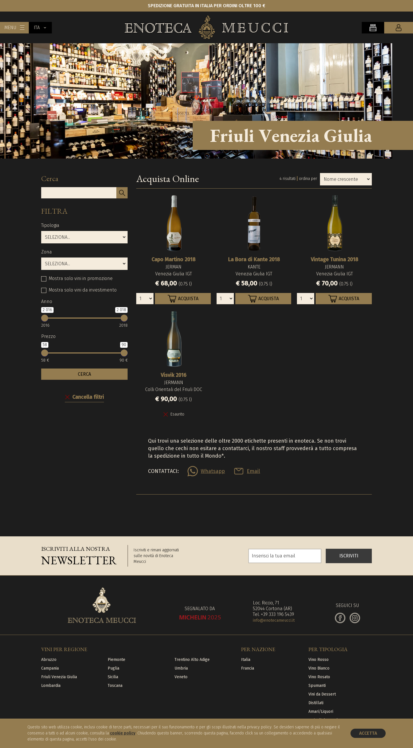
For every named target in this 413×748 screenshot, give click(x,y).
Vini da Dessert (322, 694)
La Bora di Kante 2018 (254, 259)
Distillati (315, 702)
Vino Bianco (318, 668)
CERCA (84, 374)
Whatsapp (213, 471)
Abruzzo (48, 659)
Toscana (115, 685)
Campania (50, 668)
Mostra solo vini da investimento (83, 290)
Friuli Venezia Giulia (59, 676)
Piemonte (116, 659)
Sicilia (113, 676)
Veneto (181, 676)
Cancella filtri (88, 397)
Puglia (113, 668)
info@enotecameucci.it (274, 620)
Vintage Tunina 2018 (334, 259)
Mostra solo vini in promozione (81, 278)
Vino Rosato (319, 676)
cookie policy (122, 733)
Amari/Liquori (320, 711)
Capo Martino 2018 (173, 259)
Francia (247, 668)
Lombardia (50, 685)
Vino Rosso (318, 659)
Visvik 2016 (173, 375)
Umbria (181, 668)
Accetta (368, 733)
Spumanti (317, 685)
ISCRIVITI (348, 556)
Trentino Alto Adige (192, 659)
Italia (245, 659)
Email (253, 471)
